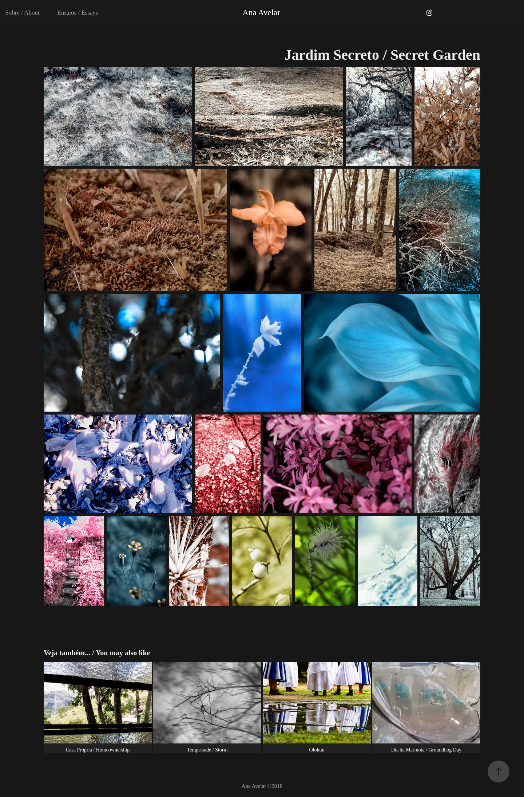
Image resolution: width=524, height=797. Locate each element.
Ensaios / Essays (77, 12)
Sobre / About (22, 12)
